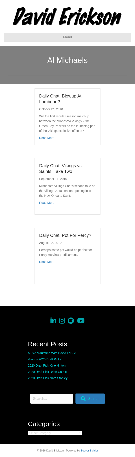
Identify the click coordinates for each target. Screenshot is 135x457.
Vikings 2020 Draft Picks (44, 359)
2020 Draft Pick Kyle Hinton (47, 365)
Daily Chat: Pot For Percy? (65, 235)
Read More (46, 138)
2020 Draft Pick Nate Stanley (48, 378)
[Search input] (51, 399)
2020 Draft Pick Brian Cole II (47, 372)
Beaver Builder (89, 450)
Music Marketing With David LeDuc (52, 353)
